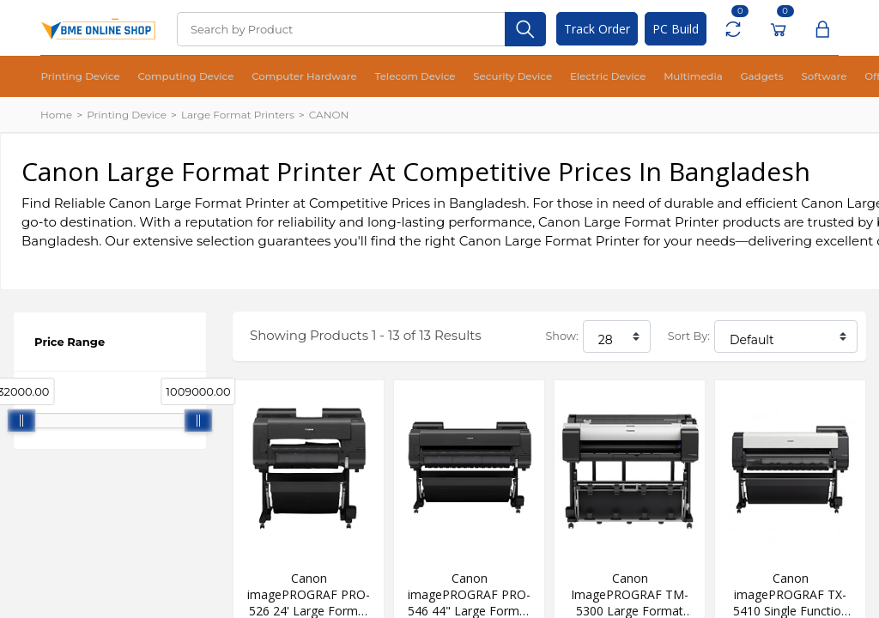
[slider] (21, 421)
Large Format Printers (237, 114)
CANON (329, 114)
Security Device (441, 76)
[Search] (341, 29)
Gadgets (652, 76)
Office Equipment (776, 76)
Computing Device (162, 76)
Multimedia (594, 76)
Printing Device (73, 76)
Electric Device (522, 76)
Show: (561, 336)
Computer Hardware (264, 76)
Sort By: (689, 336)
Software (703, 76)
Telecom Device (359, 76)
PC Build (675, 29)
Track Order (597, 29)
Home (56, 114)
